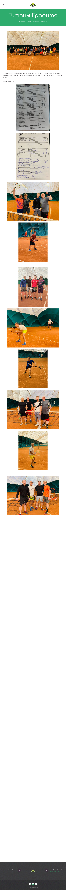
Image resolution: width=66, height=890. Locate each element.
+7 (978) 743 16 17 (54, 871)
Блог (29, 21)
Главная (22, 21)
